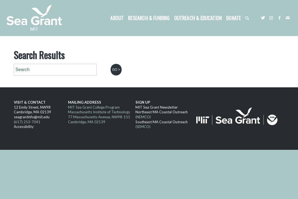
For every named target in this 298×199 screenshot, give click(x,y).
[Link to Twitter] (263, 18)
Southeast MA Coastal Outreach (161, 122)
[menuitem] (117, 18)
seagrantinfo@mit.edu (31, 117)
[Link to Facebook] (279, 18)
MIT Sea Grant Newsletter (156, 107)
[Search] (247, 18)
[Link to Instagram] (271, 18)
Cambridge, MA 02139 (32, 112)
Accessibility (24, 126)
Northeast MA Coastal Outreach (161, 112)
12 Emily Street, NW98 (32, 107)
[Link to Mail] (288, 18)
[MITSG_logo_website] (36, 18)
